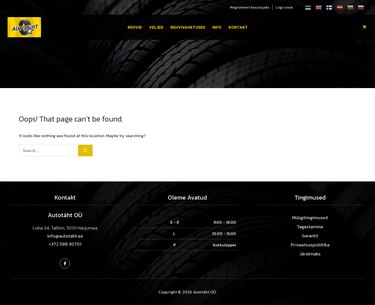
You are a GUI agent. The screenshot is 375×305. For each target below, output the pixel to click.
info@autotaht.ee (65, 236)
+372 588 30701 (65, 244)
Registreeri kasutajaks (249, 7)
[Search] (85, 150)
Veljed (156, 27)
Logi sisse (284, 7)
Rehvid (135, 27)
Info (216, 27)
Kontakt (238, 27)
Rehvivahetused (187, 27)
